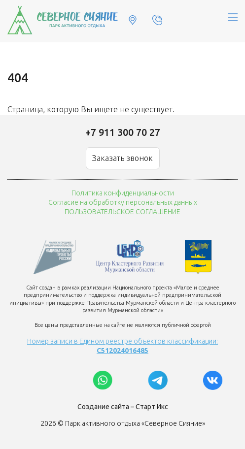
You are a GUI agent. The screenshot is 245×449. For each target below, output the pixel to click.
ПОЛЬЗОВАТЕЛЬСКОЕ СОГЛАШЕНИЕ (122, 211)
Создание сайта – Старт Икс (122, 407)
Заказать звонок (122, 158)
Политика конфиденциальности (122, 193)
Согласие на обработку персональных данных (122, 202)
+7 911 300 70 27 (122, 132)
